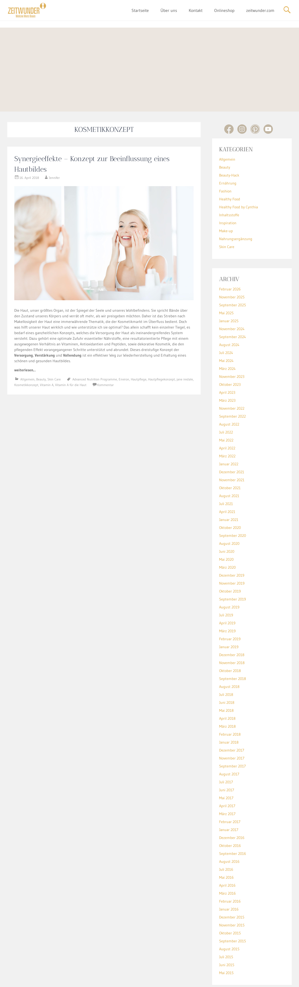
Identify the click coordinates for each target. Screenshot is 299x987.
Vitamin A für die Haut (70, 363)
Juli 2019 (226, 593)
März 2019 (227, 609)
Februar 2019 (230, 617)
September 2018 (232, 656)
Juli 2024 (226, 331)
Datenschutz (158, 980)
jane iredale (185, 357)
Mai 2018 (226, 688)
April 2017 (227, 784)
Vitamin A (46, 363)
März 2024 (227, 346)
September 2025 (232, 283)
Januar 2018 (228, 720)
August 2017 (229, 752)
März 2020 (227, 545)
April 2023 (227, 370)
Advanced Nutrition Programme (94, 357)
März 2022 (227, 434)
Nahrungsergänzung (235, 217)
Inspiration (227, 201)
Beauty (41, 357)
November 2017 (231, 736)
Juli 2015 (226, 935)
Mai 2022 (226, 418)
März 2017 (227, 792)
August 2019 (229, 585)
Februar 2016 (230, 879)
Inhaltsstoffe (229, 193)
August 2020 (229, 521)
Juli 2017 (226, 760)
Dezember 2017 (231, 728)
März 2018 (227, 704)
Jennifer (54, 156)
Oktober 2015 (230, 911)
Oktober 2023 (230, 362)
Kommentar (105, 363)
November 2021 (231, 458)
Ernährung (227, 161)
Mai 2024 (226, 338)
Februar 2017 (229, 800)
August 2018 (229, 664)
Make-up (226, 209)
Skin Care (54, 357)
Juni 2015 (226, 943)
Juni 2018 (226, 680)
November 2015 (232, 903)
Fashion (225, 169)
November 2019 (232, 561)
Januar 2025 (228, 299)
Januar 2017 (228, 808)
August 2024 (229, 323)
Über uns (168, 10)
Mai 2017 (226, 776)
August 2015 (229, 927)
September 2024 (232, 315)
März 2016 (227, 871)
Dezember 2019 (231, 553)
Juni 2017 (226, 768)
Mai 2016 (226, 855)
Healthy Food (229, 177)
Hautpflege (138, 357)
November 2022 (231, 386)
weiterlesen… (25, 348)
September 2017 (232, 744)
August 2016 (229, 839)
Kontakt (196, 10)
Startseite (140, 10)
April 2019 (227, 601)
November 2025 (232, 275)
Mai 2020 (226, 537)
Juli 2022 (226, 410)
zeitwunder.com (260, 10)
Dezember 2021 (231, 450)
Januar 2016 (228, 887)
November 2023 (231, 354)
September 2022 (232, 394)
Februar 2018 (230, 712)
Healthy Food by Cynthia (238, 185)
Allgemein (27, 357)
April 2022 (227, 426)
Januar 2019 (228, 625)
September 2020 (232, 513)
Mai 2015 (226, 951)
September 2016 (232, 831)
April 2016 (227, 863)
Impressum (138, 980)
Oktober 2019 (230, 569)
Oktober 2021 (230, 466)
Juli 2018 (226, 672)
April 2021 (227, 490)
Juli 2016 (226, 847)
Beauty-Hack (229, 153)
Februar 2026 (230, 267)
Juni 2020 (226, 529)
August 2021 (229, 474)
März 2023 (227, 378)
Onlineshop (224, 10)
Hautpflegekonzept (161, 357)
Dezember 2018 (231, 633)
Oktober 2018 (230, 649)
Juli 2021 (226, 482)
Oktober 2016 (230, 823)
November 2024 (232, 307)
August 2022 (229, 402)
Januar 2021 (228, 497)
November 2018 (232, 641)
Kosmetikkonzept (26, 363)
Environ (124, 357)
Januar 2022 (228, 442)
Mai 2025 (226, 291)
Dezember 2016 (231, 815)
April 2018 (227, 696)
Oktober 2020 (230, 505)
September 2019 (232, 577)
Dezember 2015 (231, 895)
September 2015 (232, 919)
